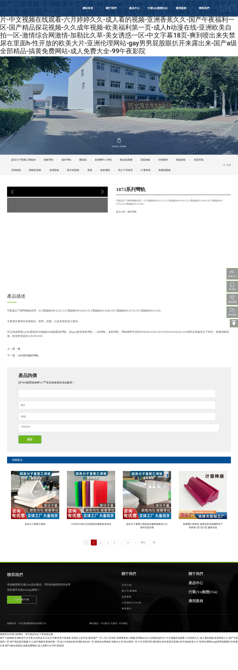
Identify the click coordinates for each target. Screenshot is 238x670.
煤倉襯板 (143, 174)
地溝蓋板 (83, 174)
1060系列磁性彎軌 (28, 374)
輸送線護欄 (146, 161)
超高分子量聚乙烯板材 (26, 161)
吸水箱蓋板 (106, 174)
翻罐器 (96, 161)
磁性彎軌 (76, 161)
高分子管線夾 (167, 174)
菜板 (125, 174)
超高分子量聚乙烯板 (35, 542)
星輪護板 (210, 161)
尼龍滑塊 (17, 174)
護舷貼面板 (61, 174)
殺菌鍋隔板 (19, 187)
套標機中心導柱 (120, 161)
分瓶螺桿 (189, 161)
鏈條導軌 (55, 161)
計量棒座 (191, 174)
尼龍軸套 (38, 174)
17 (128, 565)
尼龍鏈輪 (168, 161)
